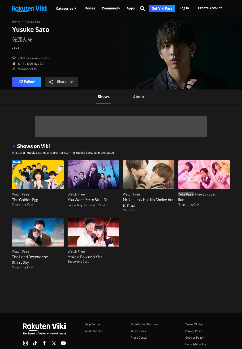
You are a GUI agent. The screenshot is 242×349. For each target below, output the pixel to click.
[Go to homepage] (29, 8)
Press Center (139, 337)
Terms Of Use (194, 324)
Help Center (92, 324)
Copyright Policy (195, 344)
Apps (131, 8)
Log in (184, 8)
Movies (89, 8)
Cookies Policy (194, 337)
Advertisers (138, 331)
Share (61, 81)
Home (16, 21)
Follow (27, 81)
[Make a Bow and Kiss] (93, 239)
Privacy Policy (194, 331)
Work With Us (94, 331)
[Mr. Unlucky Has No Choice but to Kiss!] (148, 184)
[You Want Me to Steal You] (93, 181)
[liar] (204, 181)
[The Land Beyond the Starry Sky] (38, 241)
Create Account (210, 8)
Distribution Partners (144, 324)
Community (111, 8)
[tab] (103, 96)
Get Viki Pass (162, 8)
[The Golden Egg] (38, 181)
